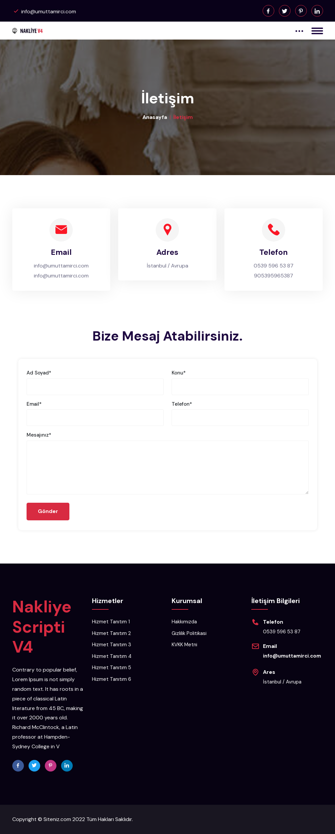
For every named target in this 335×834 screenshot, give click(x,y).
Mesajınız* (39, 435)
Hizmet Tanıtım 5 (111, 668)
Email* (34, 404)
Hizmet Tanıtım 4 (111, 656)
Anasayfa (154, 117)
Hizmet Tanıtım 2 (111, 633)
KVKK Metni (184, 645)
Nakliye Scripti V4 (42, 627)
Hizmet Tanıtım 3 (111, 645)
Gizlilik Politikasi (189, 633)
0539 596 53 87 (273, 265)
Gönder (48, 511)
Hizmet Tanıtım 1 (111, 622)
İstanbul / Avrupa (167, 265)
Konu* (179, 372)
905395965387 (273, 275)
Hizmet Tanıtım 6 (111, 679)
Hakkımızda (184, 622)
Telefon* (182, 404)
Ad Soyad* (39, 372)
